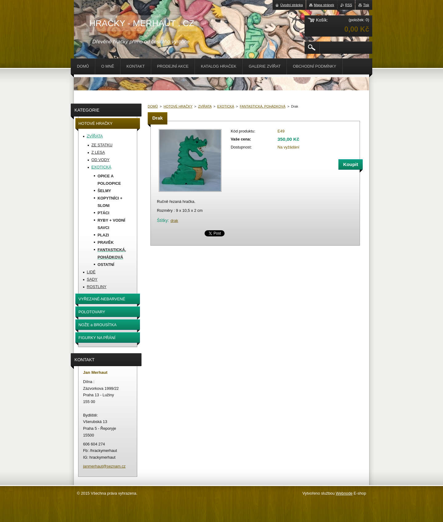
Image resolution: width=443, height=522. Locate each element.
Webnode (344, 493)
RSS (348, 5)
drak (174, 220)
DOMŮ (153, 106)
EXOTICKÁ (225, 106)
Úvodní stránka (291, 5)
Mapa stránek (324, 5)
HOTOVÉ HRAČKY (178, 106)
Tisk (366, 5)
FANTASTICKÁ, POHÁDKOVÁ (262, 106)
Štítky (162, 220)
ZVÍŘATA (205, 106)
